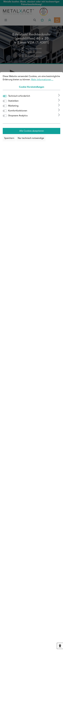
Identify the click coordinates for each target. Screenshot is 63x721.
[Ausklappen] (59, 95)
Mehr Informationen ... (42, 80)
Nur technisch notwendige (31, 138)
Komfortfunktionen (17, 111)
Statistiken (13, 101)
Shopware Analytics (18, 116)
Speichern (9, 138)
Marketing (13, 106)
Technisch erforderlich (19, 96)
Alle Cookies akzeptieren (31, 131)
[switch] (5, 101)
